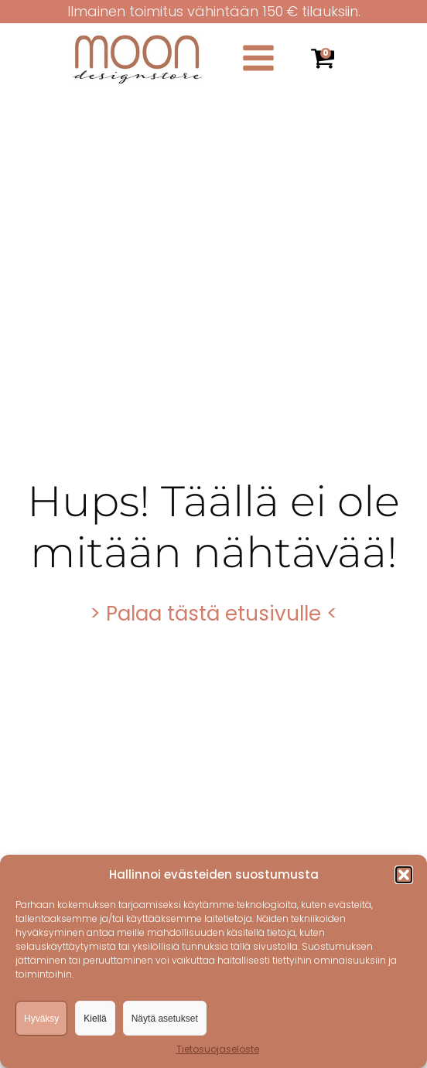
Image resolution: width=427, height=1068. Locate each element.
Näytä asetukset (165, 1018)
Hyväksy (41, 1018)
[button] (404, 875)
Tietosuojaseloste (217, 1049)
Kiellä (95, 1018)
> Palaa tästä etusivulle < (213, 614)
